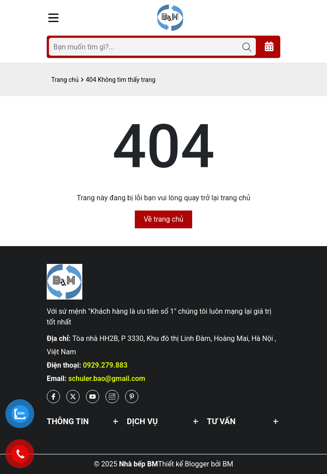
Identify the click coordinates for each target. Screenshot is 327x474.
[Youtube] (92, 396)
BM (227, 464)
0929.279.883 (105, 365)
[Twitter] (73, 396)
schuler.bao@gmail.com (106, 378)
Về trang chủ (163, 219)
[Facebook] (53, 396)
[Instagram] (112, 396)
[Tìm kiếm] (247, 47)
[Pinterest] (131, 396)
